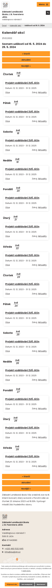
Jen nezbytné (26, 584)
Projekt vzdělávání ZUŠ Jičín (22, 83)
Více (7, 92)
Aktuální (26, 59)
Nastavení (41, 584)
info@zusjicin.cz (12, 552)
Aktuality (42, 92)
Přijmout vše (12, 584)
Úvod (4, 25)
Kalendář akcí (15, 25)
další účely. (27, 571)
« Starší (26, 53)
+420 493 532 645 (14, 548)
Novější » (26, 66)
